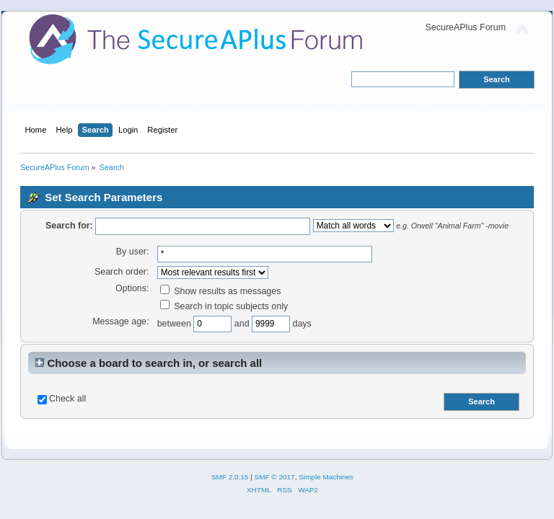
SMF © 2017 (275, 477)
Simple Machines (326, 477)
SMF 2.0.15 (230, 477)
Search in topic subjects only (224, 306)
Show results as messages (220, 291)
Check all (67, 399)
